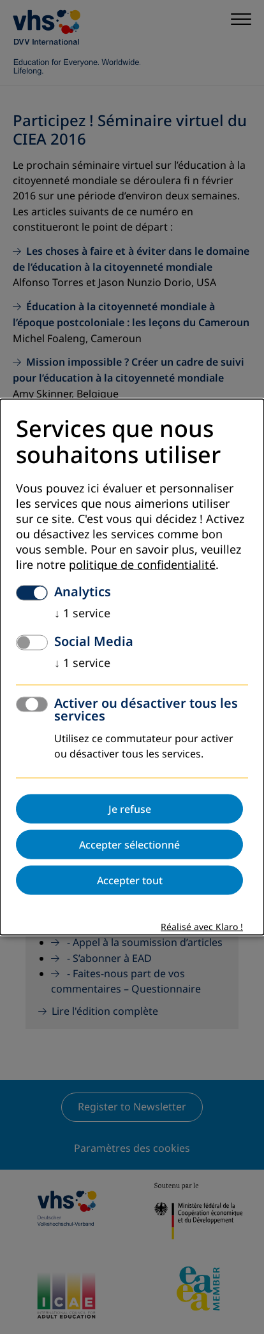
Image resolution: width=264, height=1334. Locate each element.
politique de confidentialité (142, 564)
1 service (82, 613)
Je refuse (129, 808)
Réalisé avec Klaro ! (202, 926)
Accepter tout (130, 880)
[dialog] (132, 667)
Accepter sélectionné (129, 844)
